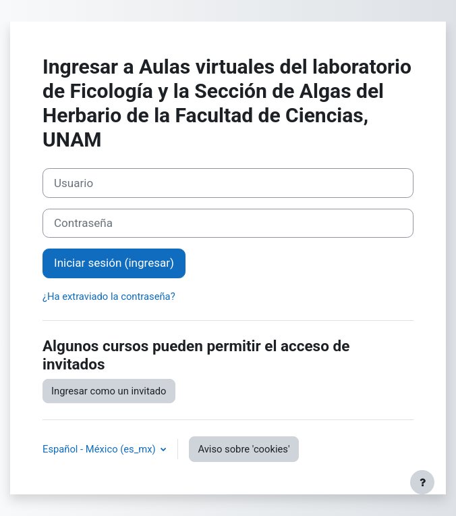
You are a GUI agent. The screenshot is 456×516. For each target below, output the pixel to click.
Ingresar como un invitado (109, 391)
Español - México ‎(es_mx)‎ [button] (100, 449)
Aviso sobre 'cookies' (243, 449)
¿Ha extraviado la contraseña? (108, 296)
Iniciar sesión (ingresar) (114, 262)
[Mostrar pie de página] (422, 482)
